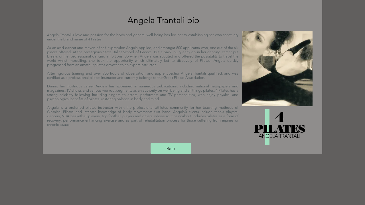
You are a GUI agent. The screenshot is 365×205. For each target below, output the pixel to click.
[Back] (171, 148)
